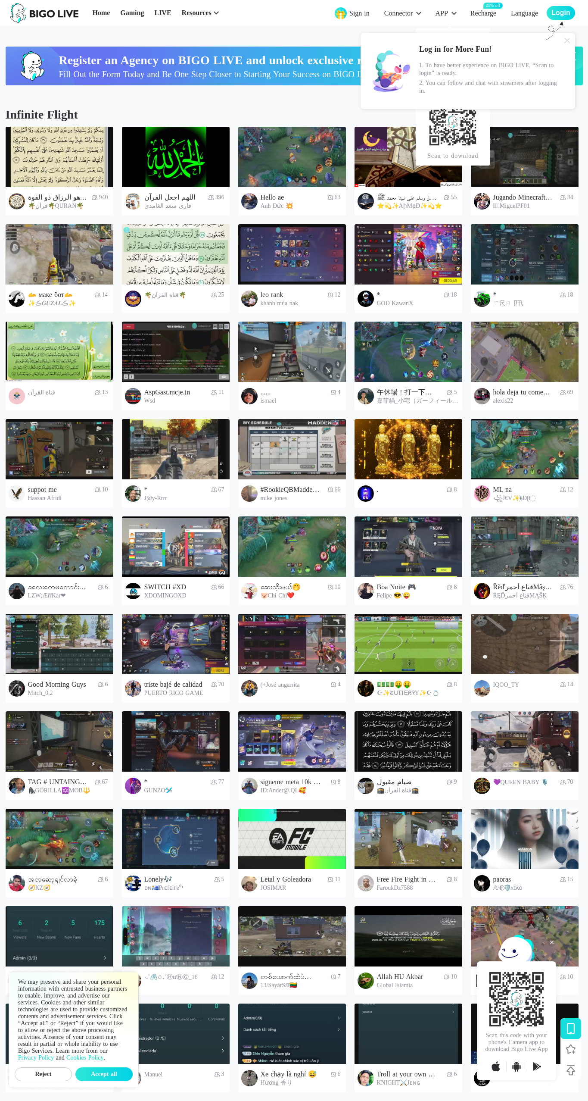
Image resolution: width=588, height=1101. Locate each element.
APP (441, 13)
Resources (197, 12)
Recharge (483, 13)
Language (524, 13)
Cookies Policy (84, 1057)
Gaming (132, 12)
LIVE (162, 12)
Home (101, 12)
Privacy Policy (36, 1057)
